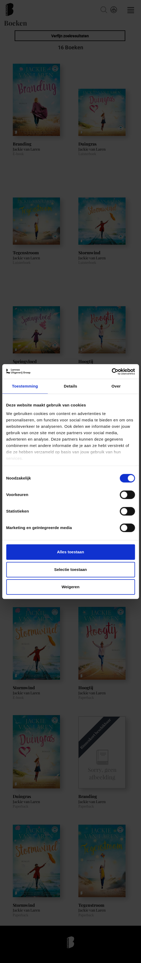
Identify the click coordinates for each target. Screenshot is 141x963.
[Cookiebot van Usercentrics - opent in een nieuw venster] (111, 371)
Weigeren (70, 587)
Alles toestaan (70, 552)
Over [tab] (116, 386)
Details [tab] (70, 386)
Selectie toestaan (70, 569)
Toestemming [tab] (25, 386)
